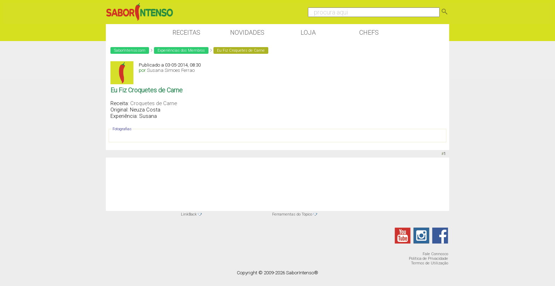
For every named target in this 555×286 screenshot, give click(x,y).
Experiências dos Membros (181, 50)
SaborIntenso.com (129, 50)
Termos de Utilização (429, 263)
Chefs (369, 32)
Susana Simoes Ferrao (171, 70)
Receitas (186, 32)
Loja (308, 32)
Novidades (247, 32)
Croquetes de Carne (153, 103)
